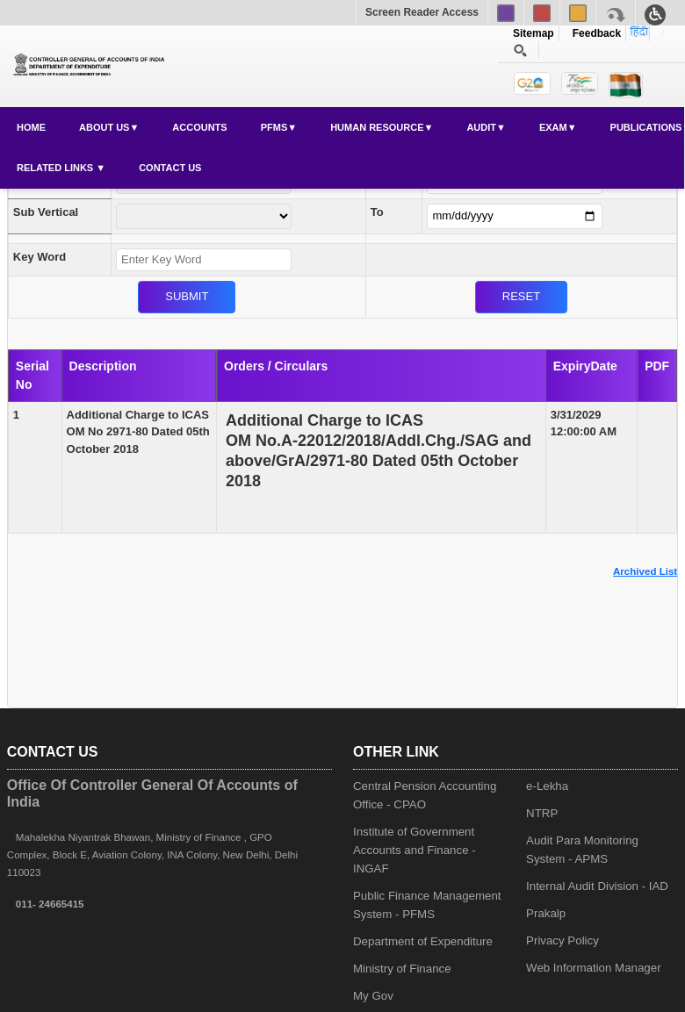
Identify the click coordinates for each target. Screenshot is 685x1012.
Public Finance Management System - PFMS (427, 905)
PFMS (274, 127)
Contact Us (170, 167)
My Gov (373, 995)
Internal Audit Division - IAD (597, 886)
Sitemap (533, 33)
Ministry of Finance (402, 968)
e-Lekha (547, 786)
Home (31, 127)
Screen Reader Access (422, 12)
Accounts (199, 127)
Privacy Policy (562, 940)
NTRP (542, 813)
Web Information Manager (593, 967)
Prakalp (546, 913)
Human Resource (376, 127)
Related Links (56, 167)
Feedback (593, 33)
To (377, 212)
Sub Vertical (45, 212)
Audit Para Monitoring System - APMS (582, 849)
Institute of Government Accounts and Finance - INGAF (414, 850)
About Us (104, 127)
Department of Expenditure (423, 941)
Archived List (645, 571)
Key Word (39, 256)
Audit (481, 127)
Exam (553, 127)
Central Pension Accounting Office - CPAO (424, 795)
